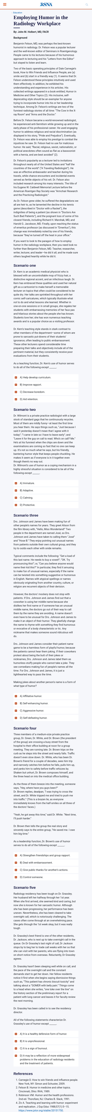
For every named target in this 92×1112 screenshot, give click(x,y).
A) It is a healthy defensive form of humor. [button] (43, 1033)
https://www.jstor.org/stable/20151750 (41, 1110)
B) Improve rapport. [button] (31, 384)
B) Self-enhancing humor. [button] (34, 703)
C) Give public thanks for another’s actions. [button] (44, 869)
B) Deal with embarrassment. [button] (36, 862)
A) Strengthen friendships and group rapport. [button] (45, 855)
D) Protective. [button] (27, 504)
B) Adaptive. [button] (27, 490)
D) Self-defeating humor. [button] (33, 717)
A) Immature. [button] (27, 483)
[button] (46, 377)
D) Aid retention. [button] (29, 399)
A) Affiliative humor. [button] (31, 696)
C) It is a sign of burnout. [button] (34, 1048)
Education (17, 12)
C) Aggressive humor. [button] (32, 710)
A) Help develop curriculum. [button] (35, 377)
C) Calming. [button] (26, 497)
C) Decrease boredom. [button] (32, 391)
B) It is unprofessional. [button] (32, 1041)
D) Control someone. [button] (31, 877)
